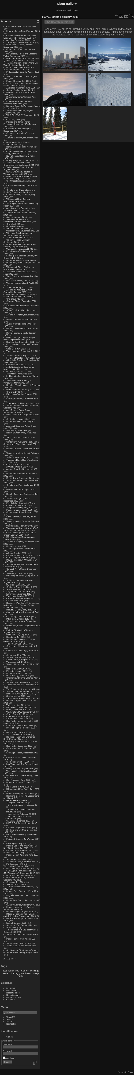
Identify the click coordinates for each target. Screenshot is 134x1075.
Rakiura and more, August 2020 (20, 489)
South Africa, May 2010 (17, 718)
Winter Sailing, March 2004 (18, 943)
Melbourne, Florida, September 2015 (23, 625)
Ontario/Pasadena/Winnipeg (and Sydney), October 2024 (20, 152)
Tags (8, 1017)
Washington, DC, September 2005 (22, 934)
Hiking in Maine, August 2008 (19, 768)
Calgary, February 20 (17, 802)
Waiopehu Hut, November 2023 (20, 231)
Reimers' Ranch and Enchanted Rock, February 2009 (19, 738)
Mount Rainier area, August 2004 (21, 939)
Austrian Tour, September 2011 (20, 691)
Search (9, 1019)
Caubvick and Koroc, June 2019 (21, 555)
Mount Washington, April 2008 (20, 793)
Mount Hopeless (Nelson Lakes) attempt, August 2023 (19, 245)
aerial (5, 973)
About (9, 1021)
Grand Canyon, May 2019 (18, 557)
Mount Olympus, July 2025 (18, 81)
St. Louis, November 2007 (18, 821)
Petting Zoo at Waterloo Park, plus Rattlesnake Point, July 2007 (20, 851)
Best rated (11, 990)
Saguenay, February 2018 (18, 591)
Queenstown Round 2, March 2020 (22, 512)
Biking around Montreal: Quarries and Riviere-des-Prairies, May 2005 (19, 915)
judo (22, 973)
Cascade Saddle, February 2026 (21, 26)
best (5, 970)
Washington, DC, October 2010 (20, 712)
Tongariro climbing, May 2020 (19, 507)
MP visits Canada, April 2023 (19, 280)
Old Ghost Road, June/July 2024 (21, 181)
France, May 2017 (14, 600)
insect (28, 973)
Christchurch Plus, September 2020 (22, 485)
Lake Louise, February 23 (19, 814)
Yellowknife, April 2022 (16, 374)
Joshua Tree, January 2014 (18, 657)
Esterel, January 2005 (16, 923)
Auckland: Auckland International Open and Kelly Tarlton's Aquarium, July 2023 (21, 262)
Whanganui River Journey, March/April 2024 (17, 200)
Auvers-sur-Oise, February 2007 (21, 861)
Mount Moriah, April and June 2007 (22, 855)
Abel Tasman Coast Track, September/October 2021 (16, 411)
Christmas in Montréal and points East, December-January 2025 (19, 36)
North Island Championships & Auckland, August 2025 (18, 68)
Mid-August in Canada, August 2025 (22, 72)
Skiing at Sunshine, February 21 (22, 805)
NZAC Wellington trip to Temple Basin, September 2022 (19, 338)
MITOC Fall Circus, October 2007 (21, 823)
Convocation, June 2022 (17, 364)
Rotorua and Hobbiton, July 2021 (21, 421)
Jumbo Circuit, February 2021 (20, 457)
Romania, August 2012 (16, 673)
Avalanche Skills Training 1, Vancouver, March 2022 (17, 381)
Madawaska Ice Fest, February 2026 (23, 31)
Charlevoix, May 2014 (16, 655)
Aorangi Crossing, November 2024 (22, 138)
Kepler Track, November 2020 (20, 478)
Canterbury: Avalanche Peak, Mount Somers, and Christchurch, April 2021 (21, 443)
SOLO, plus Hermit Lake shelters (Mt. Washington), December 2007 (19, 872)
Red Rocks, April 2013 (16, 669)
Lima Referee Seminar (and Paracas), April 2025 (17, 102)
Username (7, 1044)
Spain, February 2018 (16, 589)
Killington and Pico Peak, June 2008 (22, 789)
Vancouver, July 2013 (16, 662)
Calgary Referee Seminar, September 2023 (16, 241)
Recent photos (13, 993)
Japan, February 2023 (16, 287)
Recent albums (13, 995)
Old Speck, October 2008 (17, 762)
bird (17, 970)
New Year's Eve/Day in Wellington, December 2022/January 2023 (20, 295)
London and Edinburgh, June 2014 (22, 650)
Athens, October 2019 (16, 553)
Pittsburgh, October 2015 (17, 619)
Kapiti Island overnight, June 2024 (21, 185)
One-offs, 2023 (13, 299)
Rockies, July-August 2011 (18, 694)
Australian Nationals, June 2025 (20, 88)
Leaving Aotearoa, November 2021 (22, 398)
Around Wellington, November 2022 (22, 315)
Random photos (13, 546)
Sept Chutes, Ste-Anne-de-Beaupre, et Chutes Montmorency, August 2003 (21, 951)
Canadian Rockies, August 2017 (21, 598)
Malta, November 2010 (16, 709)
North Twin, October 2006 (18, 875)
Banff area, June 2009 (16, 732)
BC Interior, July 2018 (16, 585)
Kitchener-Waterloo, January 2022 (22, 394)
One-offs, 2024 (13, 224)
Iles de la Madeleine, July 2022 (20, 358)
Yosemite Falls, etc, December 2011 (22, 684)
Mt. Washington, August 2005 (19, 911)
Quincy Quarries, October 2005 (20, 905)
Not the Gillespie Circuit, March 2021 (23, 448)
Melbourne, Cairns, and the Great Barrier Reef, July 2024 (20, 177)
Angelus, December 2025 (18, 40)
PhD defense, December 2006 (20, 868)
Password (7, 1051)
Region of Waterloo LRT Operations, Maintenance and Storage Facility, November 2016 (21, 605)
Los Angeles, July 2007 (17, 843)
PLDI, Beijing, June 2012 (17, 675)
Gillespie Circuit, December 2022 (21, 301)
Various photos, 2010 (16, 705)
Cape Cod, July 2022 (16, 349)
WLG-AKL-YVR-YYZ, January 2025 (22, 115)
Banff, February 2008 (16, 800)
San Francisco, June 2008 (18, 780)
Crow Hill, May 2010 (15, 716)
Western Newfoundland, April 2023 (22, 283)
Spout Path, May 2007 (16, 859)
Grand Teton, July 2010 (17, 714)
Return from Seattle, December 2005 (23, 900)
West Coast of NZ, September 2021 (22, 414)
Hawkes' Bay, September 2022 (20, 342)
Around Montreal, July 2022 (19, 355)
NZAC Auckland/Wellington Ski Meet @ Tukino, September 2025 (21, 59)
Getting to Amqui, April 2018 (19, 587)
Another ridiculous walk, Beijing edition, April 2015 (19, 640)
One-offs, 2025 (13, 119)
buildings (34, 970)
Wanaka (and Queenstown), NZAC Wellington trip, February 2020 (20, 529)
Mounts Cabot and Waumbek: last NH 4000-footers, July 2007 (20, 847)
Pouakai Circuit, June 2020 (18, 503)
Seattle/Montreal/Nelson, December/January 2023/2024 (17, 220)
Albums (6, 21)
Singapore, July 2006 (16, 884)
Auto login (8, 1058)
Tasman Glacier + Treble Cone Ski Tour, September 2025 (20, 64)
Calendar (10, 999)
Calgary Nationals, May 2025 (19, 90)
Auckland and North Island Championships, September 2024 (18, 163)
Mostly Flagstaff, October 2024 (20, 160)
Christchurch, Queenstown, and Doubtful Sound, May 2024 (19, 191)
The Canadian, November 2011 (20, 689)
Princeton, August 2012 (17, 671)
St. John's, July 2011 (15, 696)
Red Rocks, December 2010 (19, 707)
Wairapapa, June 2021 (16, 430)
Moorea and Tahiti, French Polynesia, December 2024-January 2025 (19, 124)
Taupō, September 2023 (17, 237)
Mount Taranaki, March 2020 (19, 510)
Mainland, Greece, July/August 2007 (23, 839)
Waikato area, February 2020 (19, 526)
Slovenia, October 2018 (17, 573)
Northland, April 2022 (16, 371)
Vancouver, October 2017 (18, 596)
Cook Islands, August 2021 (18, 419)
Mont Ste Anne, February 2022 (20, 389)
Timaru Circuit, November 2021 (20, 403)
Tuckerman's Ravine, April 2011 (20, 698)
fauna (11, 970)
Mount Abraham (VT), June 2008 (21, 782)
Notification (11, 1024)
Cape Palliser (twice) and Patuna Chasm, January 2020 (19, 533)
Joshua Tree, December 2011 (20, 682)
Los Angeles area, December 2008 (22, 753)
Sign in (9, 1037)
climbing (14, 973)
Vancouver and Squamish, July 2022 (23, 351)
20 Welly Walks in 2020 (17, 467)
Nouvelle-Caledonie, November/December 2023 (15, 227)
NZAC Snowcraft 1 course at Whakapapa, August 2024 (17, 173)
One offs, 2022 (13, 392)
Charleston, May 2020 (16, 505)
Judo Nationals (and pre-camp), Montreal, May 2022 (19, 368)
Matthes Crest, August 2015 (19, 635)
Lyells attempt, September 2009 (20, 728)
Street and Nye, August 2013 (19, 659)
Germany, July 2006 (15, 882)
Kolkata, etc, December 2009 (19, 725)
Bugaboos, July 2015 (16, 637)
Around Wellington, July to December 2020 (16, 499)
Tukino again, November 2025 (20, 42)
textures (25, 970)
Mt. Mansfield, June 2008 (17, 787)
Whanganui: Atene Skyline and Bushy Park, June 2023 (18, 268)
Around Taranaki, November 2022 (21, 319)
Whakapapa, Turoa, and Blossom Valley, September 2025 (20, 55)
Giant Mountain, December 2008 (21, 748)
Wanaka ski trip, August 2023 (19, 249)
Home (46, 16)
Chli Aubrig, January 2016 (18, 616)
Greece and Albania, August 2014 (21, 646)
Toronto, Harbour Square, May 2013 (22, 664)
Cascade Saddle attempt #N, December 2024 (18, 129)
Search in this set (62, 21)
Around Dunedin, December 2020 (21, 469)
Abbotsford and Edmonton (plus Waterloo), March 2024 (19, 209)
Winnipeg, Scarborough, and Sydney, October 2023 (17, 234)
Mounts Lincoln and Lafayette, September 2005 (18, 908)
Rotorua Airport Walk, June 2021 (21, 433)
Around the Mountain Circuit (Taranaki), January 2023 (17, 291)
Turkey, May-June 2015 (17, 644)
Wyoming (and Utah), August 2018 (22, 576)
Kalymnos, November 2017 (18, 594)
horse (21, 976)
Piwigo (130, 1072)
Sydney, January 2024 (16, 217)
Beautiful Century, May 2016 (19, 610)
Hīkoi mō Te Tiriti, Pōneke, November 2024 (16, 143)
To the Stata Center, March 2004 (21, 945)
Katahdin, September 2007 (18, 827)
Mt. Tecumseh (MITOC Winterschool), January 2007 (16, 865)
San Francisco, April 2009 (18, 734)
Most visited (11, 988)
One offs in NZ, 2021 (15, 464)
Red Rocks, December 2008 (19, 746)
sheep (36, 973)
